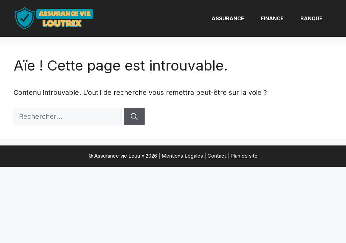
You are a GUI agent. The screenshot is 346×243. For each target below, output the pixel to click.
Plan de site (243, 156)
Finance (272, 18)
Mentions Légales (182, 156)
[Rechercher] (134, 116)
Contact (216, 156)
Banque (311, 18)
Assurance (228, 18)
